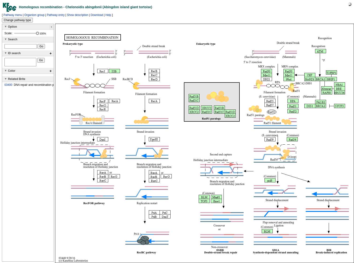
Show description (77, 15)
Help (108, 15)
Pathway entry (56, 15)
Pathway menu (13, 15)
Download (97, 15)
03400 (8, 86)
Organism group (34, 15)
